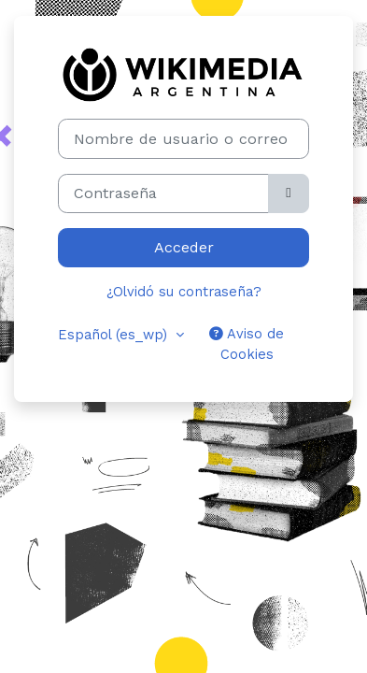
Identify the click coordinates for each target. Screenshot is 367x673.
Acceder (184, 247)
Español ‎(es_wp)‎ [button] (115, 334)
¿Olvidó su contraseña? (183, 291)
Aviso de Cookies (246, 344)
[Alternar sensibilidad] (288, 193)
